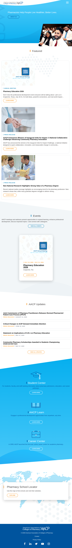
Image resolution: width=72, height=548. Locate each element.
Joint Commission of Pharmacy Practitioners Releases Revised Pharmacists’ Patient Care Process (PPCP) (33, 314)
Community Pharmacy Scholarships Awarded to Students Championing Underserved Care (31, 343)
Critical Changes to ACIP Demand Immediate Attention (24, 324)
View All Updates (36, 352)
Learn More (36, 392)
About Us (13, 16)
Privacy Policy (37, 539)
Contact (37, 536)
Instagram (49, 544)
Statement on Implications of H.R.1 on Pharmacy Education (26, 333)
